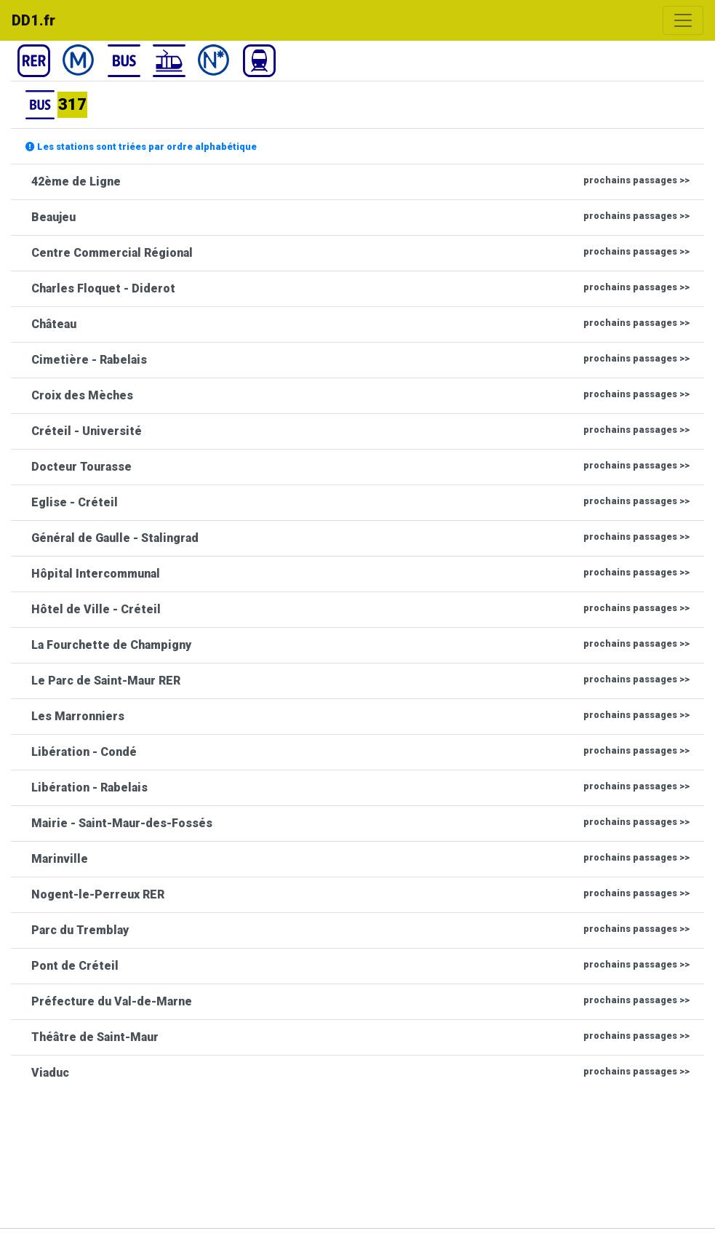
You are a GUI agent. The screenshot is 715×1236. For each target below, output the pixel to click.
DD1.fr (33, 20)
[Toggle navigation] (683, 20)
